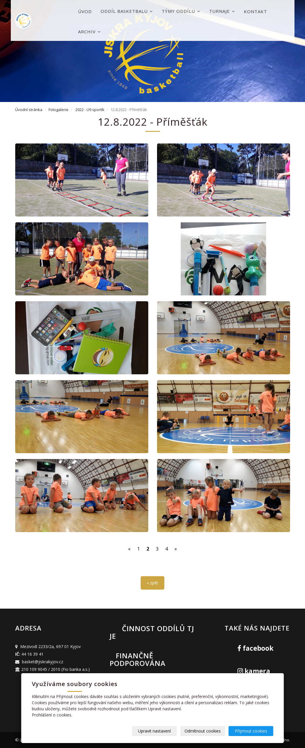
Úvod (85, 11)
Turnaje (222, 11)
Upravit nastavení (154, 731)
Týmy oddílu (181, 11)
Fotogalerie (58, 109)
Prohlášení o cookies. (52, 715)
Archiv (89, 31)
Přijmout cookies (251, 731)
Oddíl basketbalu (127, 11)
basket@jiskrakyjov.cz (42, 661)
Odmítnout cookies (203, 731)
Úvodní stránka (28, 109)
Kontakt (255, 11)
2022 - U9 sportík (89, 109)
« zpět (152, 583)
